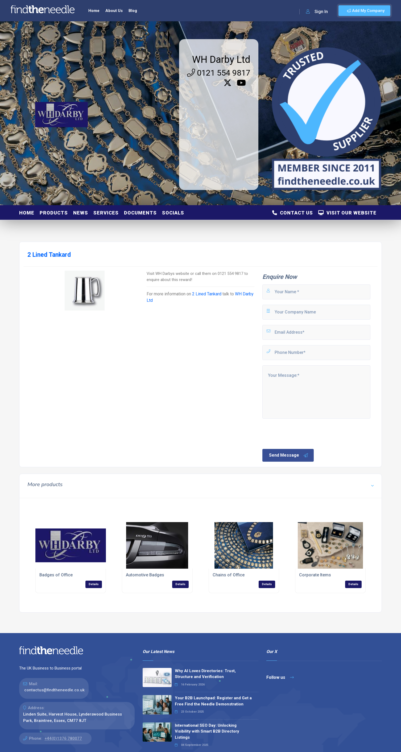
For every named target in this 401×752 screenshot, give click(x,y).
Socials (173, 213)
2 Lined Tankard (206, 293)
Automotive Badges (145, 574)
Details (94, 584)
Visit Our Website (347, 213)
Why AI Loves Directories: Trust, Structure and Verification (205, 673)
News (80, 213)
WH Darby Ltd (221, 59)
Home (94, 10)
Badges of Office (56, 574)
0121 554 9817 (218, 72)
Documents (140, 213)
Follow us (280, 677)
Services (106, 213)
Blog (133, 10)
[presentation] (302, 433)
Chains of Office (229, 574)
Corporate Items (315, 574)
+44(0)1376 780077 (63, 738)
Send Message (288, 455)
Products (54, 213)
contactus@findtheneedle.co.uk (54, 690)
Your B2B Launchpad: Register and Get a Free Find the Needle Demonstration (213, 701)
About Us (114, 10)
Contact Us (292, 213)
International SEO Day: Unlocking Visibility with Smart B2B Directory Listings (207, 731)
